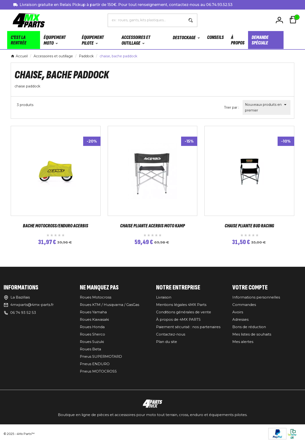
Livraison (163, 297)
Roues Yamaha (93, 312)
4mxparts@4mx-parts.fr (32, 304)
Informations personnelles (256, 297)
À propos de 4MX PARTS (178, 319)
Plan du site (166, 341)
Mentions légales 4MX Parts (181, 304)
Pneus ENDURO (95, 364)
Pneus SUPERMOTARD (101, 356)
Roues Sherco (92, 334)
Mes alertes (242, 341)
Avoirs (237, 312)
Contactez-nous (170, 334)
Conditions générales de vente (183, 312)
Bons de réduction (249, 327)
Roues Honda (92, 327)
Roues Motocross (95, 297)
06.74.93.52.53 (219, 4)
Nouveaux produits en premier (266, 107)
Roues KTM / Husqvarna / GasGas (109, 304)
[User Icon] (280, 20)
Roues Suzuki (92, 341)
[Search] (190, 20)
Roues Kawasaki (94, 319)
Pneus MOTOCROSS (98, 371)
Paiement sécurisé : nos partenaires (188, 327)
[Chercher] (146, 20)
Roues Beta (90, 349)
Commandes (244, 304)
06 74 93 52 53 (23, 312)
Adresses (240, 319)
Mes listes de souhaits (251, 334)
